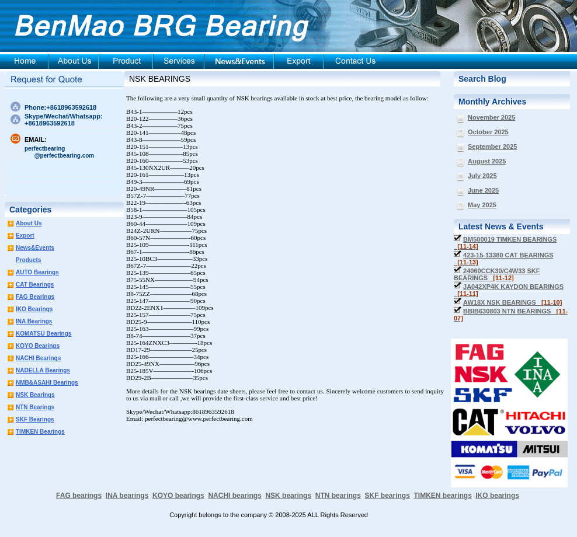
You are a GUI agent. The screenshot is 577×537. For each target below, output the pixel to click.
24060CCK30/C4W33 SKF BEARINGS (497, 274)
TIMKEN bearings (443, 495)
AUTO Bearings (37, 272)
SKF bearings (386, 495)
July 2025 (482, 175)
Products (28, 260)
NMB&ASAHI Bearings (47, 382)
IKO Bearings (34, 309)
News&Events (35, 248)
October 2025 (488, 131)
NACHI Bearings (38, 358)
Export (25, 235)
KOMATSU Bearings (43, 333)
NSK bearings (288, 495)
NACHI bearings (234, 495)
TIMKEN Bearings (40, 431)
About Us (28, 223)
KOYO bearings (178, 495)
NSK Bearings (35, 395)
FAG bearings (79, 495)
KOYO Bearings (38, 346)
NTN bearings (338, 495)
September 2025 (492, 146)
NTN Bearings (35, 407)
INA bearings (127, 495)
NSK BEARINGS (159, 78)
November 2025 (491, 117)
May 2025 (482, 204)
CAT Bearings (35, 284)
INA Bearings (34, 321)
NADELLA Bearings (43, 370)
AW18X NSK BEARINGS (512, 302)
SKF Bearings (35, 419)
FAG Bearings (35, 297)
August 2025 (487, 161)
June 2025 (483, 190)
